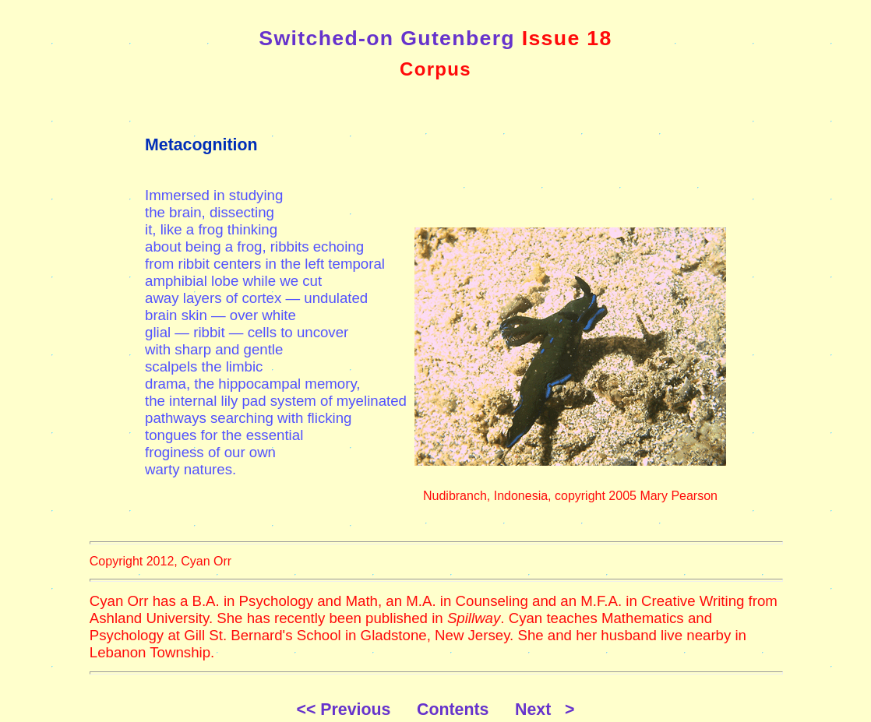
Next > (544, 709)
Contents (464, 709)
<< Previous (355, 709)
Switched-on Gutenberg (387, 38)
